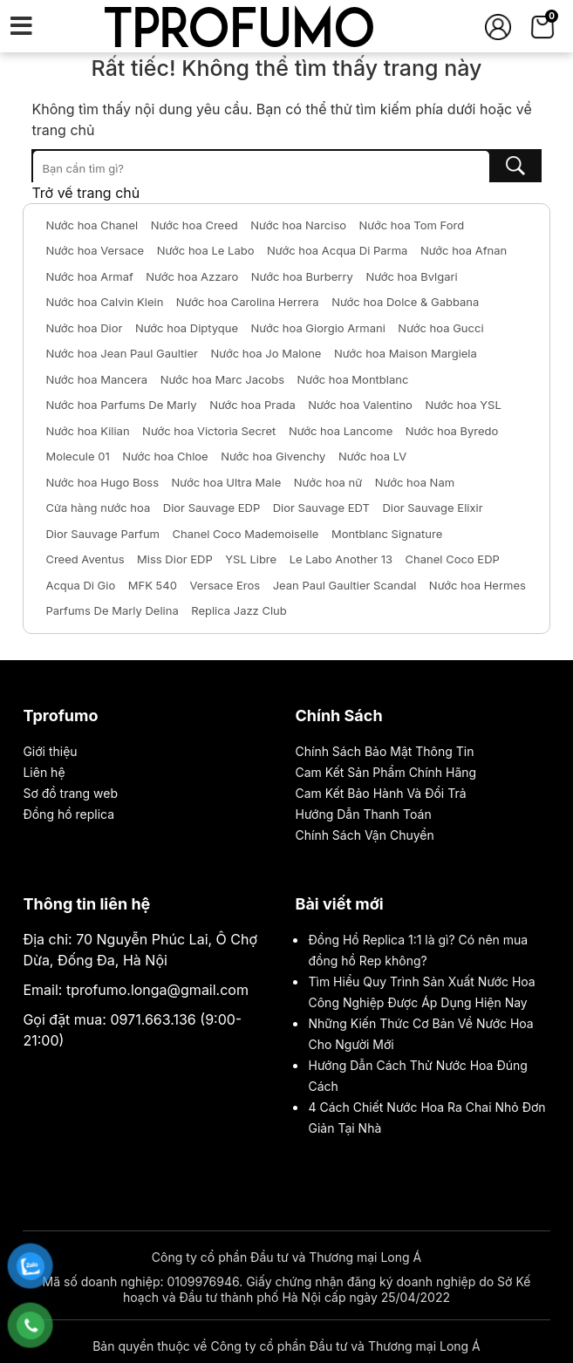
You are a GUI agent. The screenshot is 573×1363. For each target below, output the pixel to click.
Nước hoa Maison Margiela (405, 353)
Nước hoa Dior (83, 328)
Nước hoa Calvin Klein (104, 302)
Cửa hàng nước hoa (97, 508)
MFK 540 (152, 585)
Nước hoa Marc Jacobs (222, 379)
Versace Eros (224, 585)
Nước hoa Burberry (302, 276)
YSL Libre (250, 559)
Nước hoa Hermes (477, 585)
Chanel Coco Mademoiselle (245, 534)
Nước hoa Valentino (360, 405)
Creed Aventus (84, 559)
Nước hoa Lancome (340, 431)
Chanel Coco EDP (453, 559)
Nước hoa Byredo (452, 431)
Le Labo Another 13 (341, 559)
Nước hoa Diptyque (186, 328)
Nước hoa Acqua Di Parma (337, 250)
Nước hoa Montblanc (353, 379)
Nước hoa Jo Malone (266, 353)
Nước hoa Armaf (89, 276)
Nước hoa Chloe (165, 456)
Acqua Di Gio (80, 585)
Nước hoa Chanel (91, 225)
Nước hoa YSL (463, 405)
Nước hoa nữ (328, 482)
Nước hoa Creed (194, 225)
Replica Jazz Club (239, 610)
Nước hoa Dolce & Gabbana (405, 302)
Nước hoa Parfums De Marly (120, 405)
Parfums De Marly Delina (111, 610)
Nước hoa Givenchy (273, 456)
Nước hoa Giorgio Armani (318, 328)
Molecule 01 (77, 456)
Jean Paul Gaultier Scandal (345, 585)
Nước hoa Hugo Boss (102, 482)
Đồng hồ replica (68, 814)
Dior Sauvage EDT (321, 508)
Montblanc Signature (386, 534)
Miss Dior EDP (175, 559)
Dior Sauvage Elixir (432, 508)
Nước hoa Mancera (96, 379)
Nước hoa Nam (414, 482)
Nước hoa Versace (94, 250)
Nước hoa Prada (252, 405)
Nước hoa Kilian (87, 431)
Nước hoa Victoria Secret (209, 431)
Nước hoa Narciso (298, 225)
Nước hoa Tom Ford (412, 225)
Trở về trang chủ (85, 192)
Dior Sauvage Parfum (102, 534)
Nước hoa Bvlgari (411, 276)
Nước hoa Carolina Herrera (247, 302)
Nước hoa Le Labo (206, 250)
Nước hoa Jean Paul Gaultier (121, 353)
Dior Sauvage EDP (211, 508)
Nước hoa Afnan (463, 250)
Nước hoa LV (372, 456)
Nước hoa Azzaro (192, 276)
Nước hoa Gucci (440, 328)
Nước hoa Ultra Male (227, 482)
